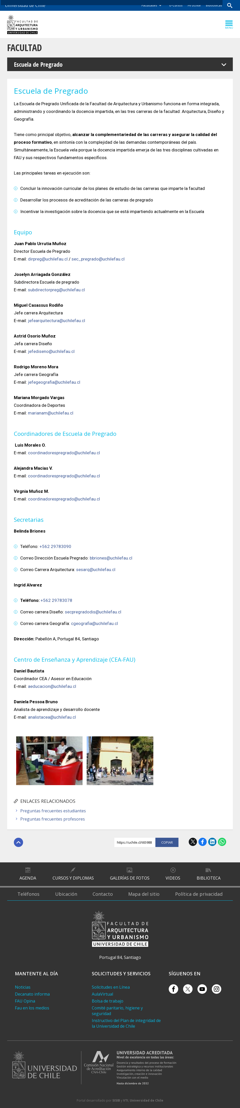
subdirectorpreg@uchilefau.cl (56, 289)
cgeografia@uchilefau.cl (94, 623)
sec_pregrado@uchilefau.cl (98, 259)
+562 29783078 (56, 600)
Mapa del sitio (143, 894)
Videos (173, 878)
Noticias (23, 987)
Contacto (103, 894)
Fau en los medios (32, 1008)
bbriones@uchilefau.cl (111, 558)
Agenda (27, 878)
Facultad (24, 47)
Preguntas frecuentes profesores (52, 819)
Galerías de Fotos (129, 878)
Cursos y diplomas (73, 878)
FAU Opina (25, 1001)
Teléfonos (28, 894)
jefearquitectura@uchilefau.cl (56, 320)
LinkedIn (212, 842)
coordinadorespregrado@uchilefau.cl (64, 452)
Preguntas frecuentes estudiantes (53, 811)
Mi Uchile (194, 5)
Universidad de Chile (146, 1100)
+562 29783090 (55, 546)
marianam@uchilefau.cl (50, 413)
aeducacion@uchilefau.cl (52, 686)
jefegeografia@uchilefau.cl (54, 382)
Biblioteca (209, 878)
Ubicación (66, 894)
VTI (125, 1100)
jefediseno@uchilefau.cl (51, 351)
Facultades (149, 5)
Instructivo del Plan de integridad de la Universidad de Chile (126, 1023)
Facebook (202, 842)
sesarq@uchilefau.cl (95, 569)
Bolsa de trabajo (107, 1001)
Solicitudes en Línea (111, 987)
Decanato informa (32, 994)
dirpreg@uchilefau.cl (48, 259)
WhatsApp (222, 841)
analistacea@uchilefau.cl (52, 717)
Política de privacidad (199, 894)
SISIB (116, 1100)
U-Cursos (176, 5)
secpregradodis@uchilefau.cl (93, 611)
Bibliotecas (214, 5)
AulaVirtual (102, 994)
